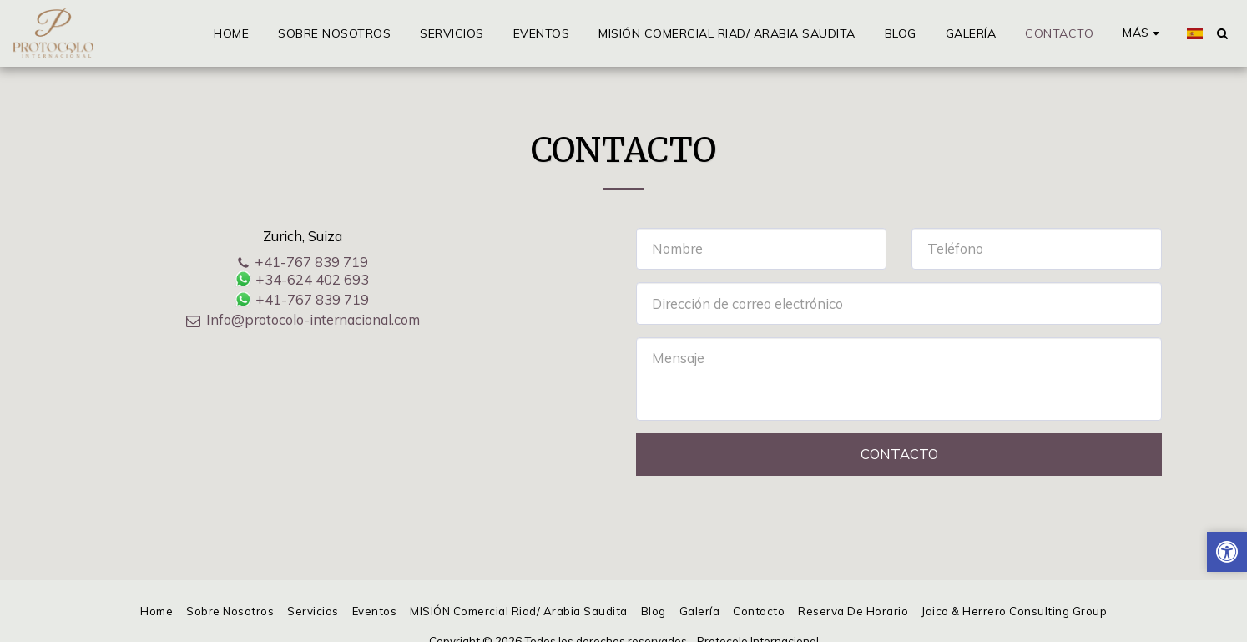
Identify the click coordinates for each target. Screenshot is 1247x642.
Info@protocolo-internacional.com (302, 319)
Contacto (899, 454)
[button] (1222, 33)
